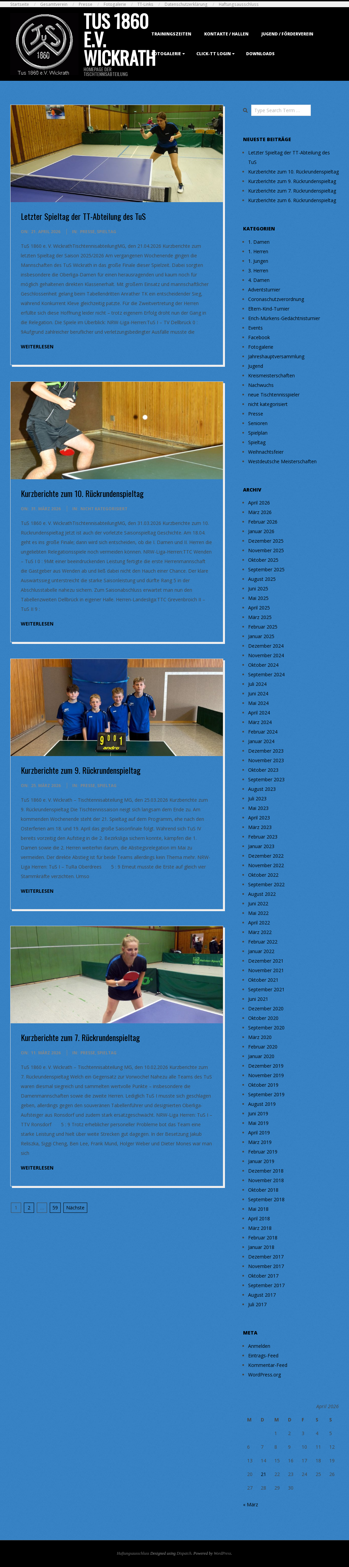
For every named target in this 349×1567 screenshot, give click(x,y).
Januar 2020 (261, 1056)
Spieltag (106, 232)
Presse (85, 4)
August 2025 (262, 579)
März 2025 (260, 617)
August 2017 (262, 1295)
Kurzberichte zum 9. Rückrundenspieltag (80, 770)
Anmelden (259, 1346)
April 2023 (259, 817)
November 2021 (266, 970)
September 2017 (266, 1285)
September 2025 (266, 569)
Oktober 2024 (263, 665)
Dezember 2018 (266, 1170)
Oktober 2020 (263, 1018)
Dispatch (184, 1553)
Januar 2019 (261, 1161)
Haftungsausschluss (239, 4)
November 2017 (266, 1266)
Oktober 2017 (263, 1275)
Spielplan (258, 433)
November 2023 (266, 760)
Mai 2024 (258, 703)
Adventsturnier (264, 289)
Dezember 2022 (266, 856)
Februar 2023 (262, 836)
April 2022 (259, 922)
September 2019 (266, 1094)
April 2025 (259, 607)
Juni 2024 (258, 693)
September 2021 (266, 989)
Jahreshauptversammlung (276, 356)
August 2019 (262, 1104)
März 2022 (260, 932)
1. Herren (258, 251)
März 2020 (260, 1037)
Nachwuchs (261, 385)
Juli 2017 (257, 1304)
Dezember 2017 (266, 1256)
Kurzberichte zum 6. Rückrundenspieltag (292, 200)
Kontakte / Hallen (226, 34)
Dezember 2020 (266, 1008)
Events (255, 328)
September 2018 (266, 1199)
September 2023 (266, 779)
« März (250, 1504)
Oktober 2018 (263, 1190)
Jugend (255, 366)
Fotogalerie (115, 4)
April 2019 (259, 1132)
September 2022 (266, 884)
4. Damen (259, 280)
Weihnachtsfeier (266, 452)
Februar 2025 (262, 626)
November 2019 (266, 1075)
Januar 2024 (261, 741)
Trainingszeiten (171, 34)
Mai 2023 (258, 808)
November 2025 (266, 550)
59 (55, 1207)
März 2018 (260, 1228)
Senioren (258, 423)
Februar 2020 (262, 1046)
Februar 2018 (262, 1237)
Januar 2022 (261, 951)
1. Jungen (258, 261)
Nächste (75, 1207)
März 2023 (260, 827)
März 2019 (260, 1142)
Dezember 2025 (266, 541)
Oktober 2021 (263, 980)
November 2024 (266, 655)
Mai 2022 (258, 913)
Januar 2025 (261, 636)
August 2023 (262, 789)
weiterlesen (37, 346)
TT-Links (145, 4)
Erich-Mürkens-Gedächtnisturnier (284, 318)
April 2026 (259, 502)
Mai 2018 (258, 1209)
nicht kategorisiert (103, 509)
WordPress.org (264, 1374)
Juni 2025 (258, 588)
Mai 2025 (258, 598)
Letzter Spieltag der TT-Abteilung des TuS (83, 216)
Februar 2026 (262, 521)
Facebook (259, 337)
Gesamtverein (53, 4)
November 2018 (266, 1180)
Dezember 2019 (266, 1066)
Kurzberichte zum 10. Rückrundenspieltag (82, 493)
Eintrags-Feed (263, 1355)
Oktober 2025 (263, 560)
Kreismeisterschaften (271, 375)
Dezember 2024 (266, 646)
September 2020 (266, 1027)
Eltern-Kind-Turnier (268, 308)
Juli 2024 (257, 684)
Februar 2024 (262, 731)
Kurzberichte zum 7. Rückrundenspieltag (80, 1037)
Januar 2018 (261, 1247)
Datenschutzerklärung (186, 4)
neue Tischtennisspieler (274, 394)
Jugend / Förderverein (287, 34)
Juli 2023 (257, 798)
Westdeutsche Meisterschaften (282, 461)
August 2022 (262, 894)
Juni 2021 (258, 999)
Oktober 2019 (263, 1085)
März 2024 (260, 722)
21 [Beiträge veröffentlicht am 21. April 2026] (263, 1474)
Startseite (19, 4)
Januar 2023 (261, 846)
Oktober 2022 (263, 875)
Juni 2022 (258, 903)
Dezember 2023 (266, 751)
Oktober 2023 (263, 770)
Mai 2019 (258, 1123)
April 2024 (259, 712)
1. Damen (259, 242)
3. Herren (258, 270)
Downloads (260, 54)
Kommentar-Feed (267, 1365)
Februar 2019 (262, 1151)
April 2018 (259, 1218)
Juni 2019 (258, 1113)
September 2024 (266, 674)
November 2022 (266, 865)
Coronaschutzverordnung (276, 299)
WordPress (222, 1553)
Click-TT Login (213, 54)
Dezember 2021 (266, 961)
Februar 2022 (262, 941)
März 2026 (260, 512)
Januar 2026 (261, 531)
